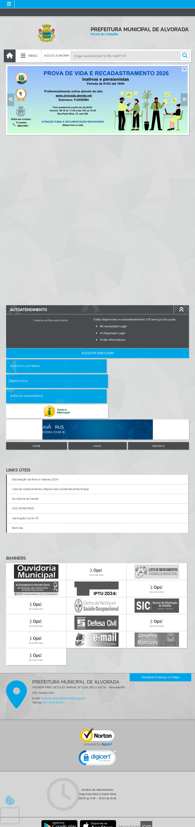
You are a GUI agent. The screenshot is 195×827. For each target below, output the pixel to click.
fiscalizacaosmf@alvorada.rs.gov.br (63, 668)
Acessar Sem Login (97, 353)
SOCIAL (97, 416)
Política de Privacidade (97, 822)
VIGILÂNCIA (158, 416)
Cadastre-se (40, 320)
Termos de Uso (98, 818)
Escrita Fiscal (111, 366)
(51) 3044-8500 (53, 672)
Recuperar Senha (58, 320)
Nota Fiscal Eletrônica (25, 366)
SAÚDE (36, 416)
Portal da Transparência (26, 381)
